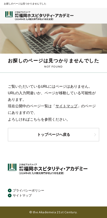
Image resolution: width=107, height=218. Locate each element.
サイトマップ (66, 106)
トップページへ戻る (67, 134)
